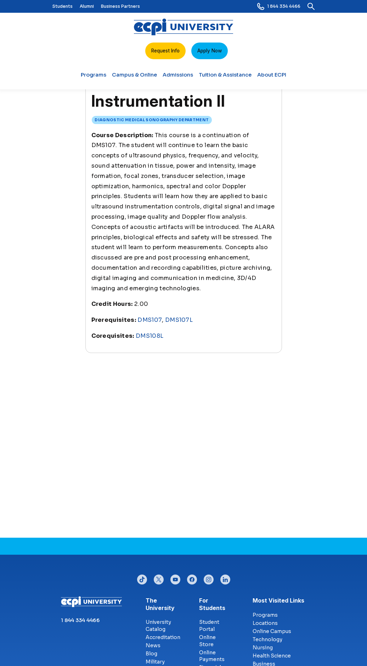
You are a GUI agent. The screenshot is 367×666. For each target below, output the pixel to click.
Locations (265, 623)
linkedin (225, 578)
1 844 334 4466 (278, 6)
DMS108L (149, 336)
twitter (159, 578)
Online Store (207, 641)
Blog (151, 653)
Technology (267, 639)
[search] (311, 6)
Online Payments (212, 656)
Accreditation (163, 637)
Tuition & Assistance (225, 78)
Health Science (272, 656)
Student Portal (209, 625)
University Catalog (158, 625)
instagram (209, 578)
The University (151, 604)
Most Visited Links (278, 600)
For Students (204, 604)
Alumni (87, 6)
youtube (175, 578)
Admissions (178, 78)
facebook (192, 578)
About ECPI (271, 78)
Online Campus (272, 631)
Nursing (263, 647)
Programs (93, 78)
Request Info (165, 51)
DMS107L (179, 320)
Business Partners (120, 6)
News (153, 645)
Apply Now (209, 51)
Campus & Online (134, 78)
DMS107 (149, 320)
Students (62, 6)
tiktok (142, 578)
